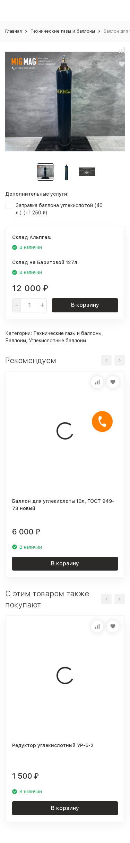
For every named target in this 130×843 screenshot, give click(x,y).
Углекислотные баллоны (57, 340)
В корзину (85, 305)
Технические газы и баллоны (63, 31)
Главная (13, 31)
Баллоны (15, 340)
